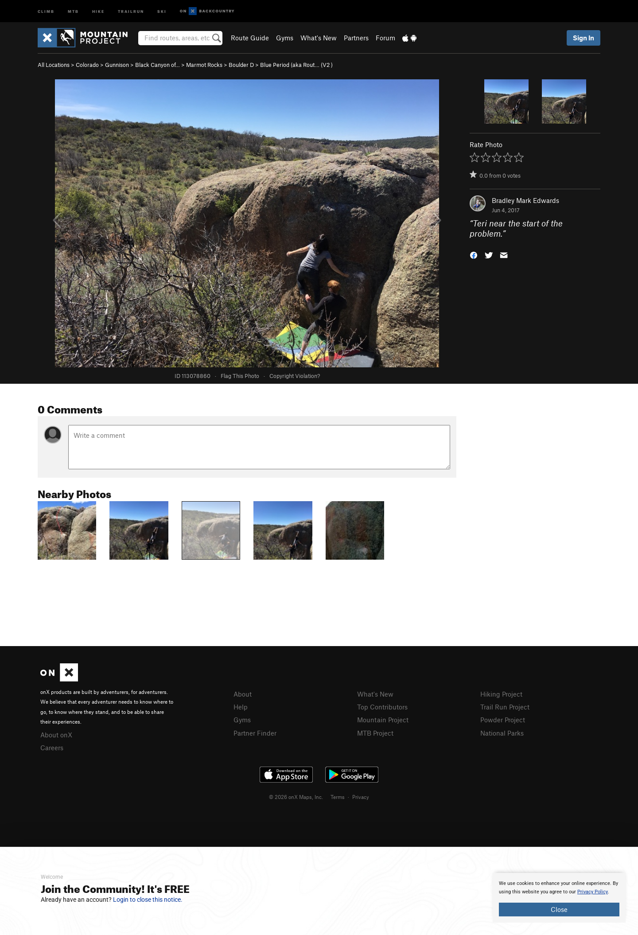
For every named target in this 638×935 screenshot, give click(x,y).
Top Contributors (382, 707)
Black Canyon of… (157, 64)
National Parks (502, 733)
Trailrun (131, 11)
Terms (338, 797)
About (242, 694)
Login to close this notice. (148, 899)
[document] (559, 897)
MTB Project (375, 733)
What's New (318, 38)
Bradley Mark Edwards (525, 200)
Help (240, 707)
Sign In (583, 38)
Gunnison (117, 64)
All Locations (54, 64)
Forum (385, 38)
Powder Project (502, 720)
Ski (162, 11)
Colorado (87, 64)
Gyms (284, 38)
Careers (51, 748)
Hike (98, 11)
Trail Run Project (504, 707)
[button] (474, 254)
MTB (73, 11)
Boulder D (241, 64)
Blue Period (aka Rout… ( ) (296, 64)
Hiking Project (501, 694)
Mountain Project (382, 720)
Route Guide (250, 38)
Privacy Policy (592, 892)
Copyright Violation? (294, 375)
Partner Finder (254, 733)
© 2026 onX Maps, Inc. (296, 797)
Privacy (360, 797)
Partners (356, 38)
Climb (46, 11)
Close (559, 909)
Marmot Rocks (204, 64)
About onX (56, 735)
